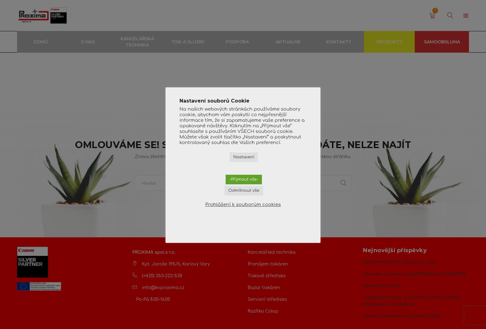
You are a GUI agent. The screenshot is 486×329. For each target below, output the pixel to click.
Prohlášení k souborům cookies (243, 204)
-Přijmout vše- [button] (243, 179)
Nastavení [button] (243, 157)
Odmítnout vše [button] (243, 190)
